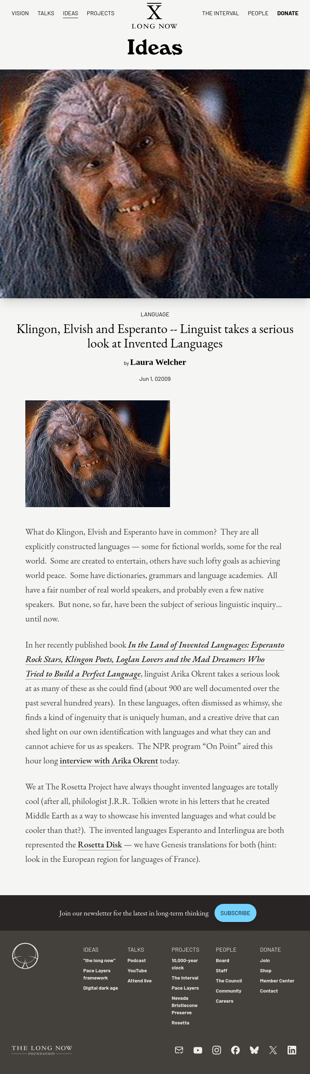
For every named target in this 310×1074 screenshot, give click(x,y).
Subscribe (235, 912)
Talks (46, 12)
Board (222, 960)
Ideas (70, 12)
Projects (100, 12)
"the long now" (99, 960)
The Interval (220, 12)
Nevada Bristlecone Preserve (185, 1005)
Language (155, 314)
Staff (222, 970)
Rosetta (181, 1022)
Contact (269, 990)
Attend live (139, 980)
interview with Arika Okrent (109, 760)
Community (229, 990)
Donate (287, 12)
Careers (225, 1001)
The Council (229, 980)
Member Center (277, 980)
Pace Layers (185, 988)
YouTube (137, 970)
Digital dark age (100, 988)
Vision (20, 12)
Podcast (136, 960)
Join (265, 960)
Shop (266, 970)
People (258, 12)
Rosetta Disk (100, 844)
